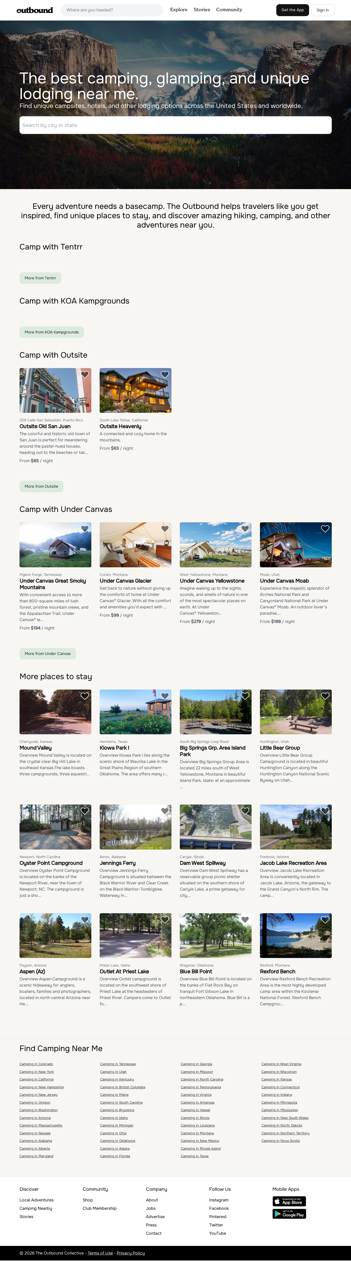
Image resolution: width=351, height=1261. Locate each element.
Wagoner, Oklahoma (197, 966)
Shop (88, 1200)
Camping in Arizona (35, 1118)
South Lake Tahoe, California (124, 421)
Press (151, 1225)
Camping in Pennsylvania (201, 1087)
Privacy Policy (131, 1253)
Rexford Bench (277, 972)
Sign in (323, 10)
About (152, 1200)
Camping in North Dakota (281, 1126)
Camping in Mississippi (279, 1111)
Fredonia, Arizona (274, 857)
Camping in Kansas (276, 1080)
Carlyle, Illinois (192, 857)
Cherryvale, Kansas (36, 742)
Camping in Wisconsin (279, 1072)
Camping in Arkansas (198, 1103)
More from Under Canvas (48, 654)
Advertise (155, 1217)
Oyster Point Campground (51, 863)
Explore (179, 10)
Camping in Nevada (35, 1133)
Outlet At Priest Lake (124, 972)
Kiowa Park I (114, 748)
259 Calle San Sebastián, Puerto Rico (51, 421)
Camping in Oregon (35, 1103)
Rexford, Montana (275, 966)
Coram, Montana (114, 575)
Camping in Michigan (116, 1126)
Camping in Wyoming (117, 1111)
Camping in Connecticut (280, 1087)
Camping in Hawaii (195, 1111)
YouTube (217, 1234)
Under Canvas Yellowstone (212, 581)
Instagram (218, 1200)
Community (229, 10)
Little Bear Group (280, 748)
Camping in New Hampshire (42, 1087)
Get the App (293, 9)
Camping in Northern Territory (285, 1133)
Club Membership (100, 1209)
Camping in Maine (114, 1095)
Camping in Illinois (195, 1118)
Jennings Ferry (118, 863)
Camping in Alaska (115, 1149)
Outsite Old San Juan (45, 427)
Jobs (151, 1209)
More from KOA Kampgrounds (52, 332)
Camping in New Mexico (200, 1141)
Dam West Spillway (203, 863)
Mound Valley (36, 748)
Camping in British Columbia (122, 1087)
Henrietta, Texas (113, 742)
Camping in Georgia (196, 1065)
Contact (154, 1234)
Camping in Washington (39, 1111)
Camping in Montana (197, 1133)
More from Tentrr (40, 278)
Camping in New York (37, 1072)
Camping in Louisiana (198, 1126)
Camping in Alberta (35, 1149)
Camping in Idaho (114, 1118)
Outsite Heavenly (120, 427)
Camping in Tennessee (118, 1065)
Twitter (216, 1225)
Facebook (219, 1209)
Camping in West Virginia (281, 1065)
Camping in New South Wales (285, 1118)
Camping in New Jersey (39, 1095)
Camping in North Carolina (202, 1080)
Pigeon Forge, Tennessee (41, 575)
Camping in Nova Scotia (280, 1141)
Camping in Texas (195, 1157)
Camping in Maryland (36, 1157)
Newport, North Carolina (40, 857)
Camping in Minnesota (279, 1103)
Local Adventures (37, 1200)
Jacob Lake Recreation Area (293, 863)
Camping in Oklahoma (117, 1141)
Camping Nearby (36, 1209)
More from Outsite (41, 487)
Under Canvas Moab (284, 581)
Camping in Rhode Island (201, 1149)
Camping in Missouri (197, 1072)
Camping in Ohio (113, 1133)
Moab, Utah (270, 575)
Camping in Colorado (36, 1065)
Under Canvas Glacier (125, 581)
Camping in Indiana (276, 1095)
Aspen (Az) (32, 972)
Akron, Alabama (113, 857)
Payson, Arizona (33, 966)
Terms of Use (100, 1253)
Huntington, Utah (274, 742)
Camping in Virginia (196, 1095)
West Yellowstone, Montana (204, 575)
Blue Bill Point (196, 972)
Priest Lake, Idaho (115, 966)
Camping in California (37, 1080)
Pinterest (218, 1217)
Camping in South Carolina (121, 1103)
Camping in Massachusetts (41, 1126)
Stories (202, 10)
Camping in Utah (113, 1072)
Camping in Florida (115, 1157)
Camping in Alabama (36, 1141)
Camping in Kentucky (117, 1080)
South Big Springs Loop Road (204, 742)
